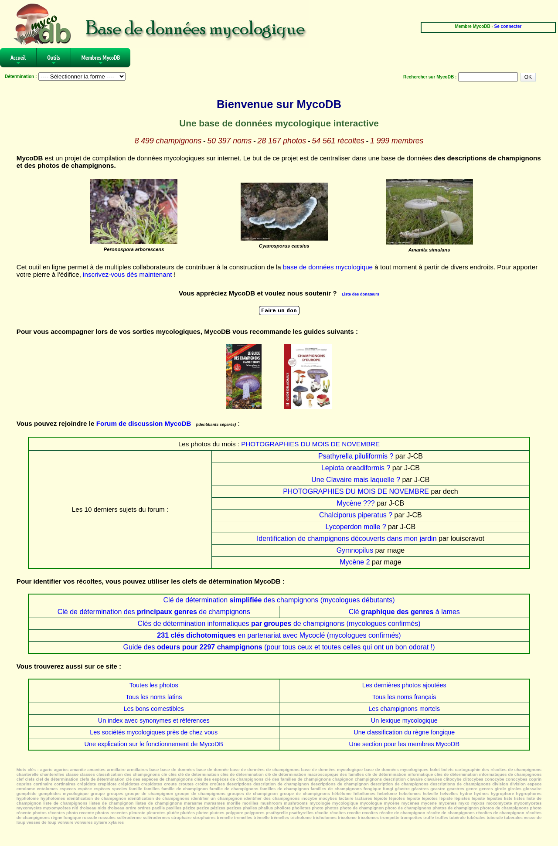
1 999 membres (396, 140)
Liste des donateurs (360, 294)
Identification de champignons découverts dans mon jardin (347, 538)
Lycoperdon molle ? (356, 526)
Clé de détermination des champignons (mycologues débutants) (279, 600)
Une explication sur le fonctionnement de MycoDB (154, 744)
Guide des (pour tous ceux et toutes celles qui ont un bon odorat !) (279, 647)
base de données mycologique (328, 267)
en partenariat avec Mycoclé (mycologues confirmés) (279, 635)
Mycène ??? (356, 503)
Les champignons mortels (404, 708)
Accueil (18, 60)
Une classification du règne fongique (404, 732)
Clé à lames (404, 611)
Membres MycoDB (101, 60)
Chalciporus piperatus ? (355, 515)
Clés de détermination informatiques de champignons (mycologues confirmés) (278, 623)
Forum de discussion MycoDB (143, 423)
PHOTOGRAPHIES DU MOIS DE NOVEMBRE (310, 444)
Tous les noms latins (154, 696)
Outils (53, 60)
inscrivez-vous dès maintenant (127, 274)
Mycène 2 (355, 562)
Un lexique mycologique (404, 720)
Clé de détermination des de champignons (154, 611)
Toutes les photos (153, 685)
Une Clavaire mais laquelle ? (355, 479)
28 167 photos (282, 140)
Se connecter (508, 26)
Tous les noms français (404, 696)
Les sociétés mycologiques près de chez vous (154, 732)
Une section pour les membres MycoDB (404, 744)
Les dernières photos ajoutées (404, 685)
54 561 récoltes (338, 140)
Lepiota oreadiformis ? (355, 468)
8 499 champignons (168, 140)
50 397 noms (230, 140)
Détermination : (21, 76)
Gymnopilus (355, 550)
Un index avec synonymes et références (154, 720)
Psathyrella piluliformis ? (356, 456)
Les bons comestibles (154, 708)
